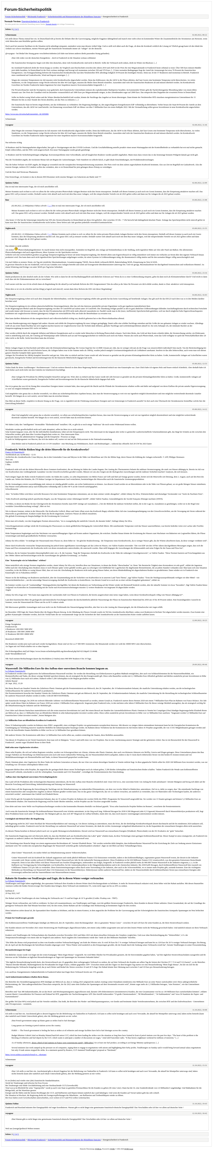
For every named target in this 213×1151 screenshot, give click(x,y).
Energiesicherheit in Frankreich (35, 21)
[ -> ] (50, 205)
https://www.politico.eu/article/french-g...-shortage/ (26, 1054)
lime (7, 200)
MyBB (112, 1149)
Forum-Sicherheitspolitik (28, 9)
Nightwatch (10, 228)
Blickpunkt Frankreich (37, 16)
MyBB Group (128, 1149)
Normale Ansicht (51, 24)
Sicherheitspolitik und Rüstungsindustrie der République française (74, 16)
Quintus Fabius (12, 183)
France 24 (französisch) (14, 452)
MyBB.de (98, 1149)
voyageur (9, 125)
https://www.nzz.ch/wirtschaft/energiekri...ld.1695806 (27, 114)
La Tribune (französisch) (15, 671)
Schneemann (10, 35)
